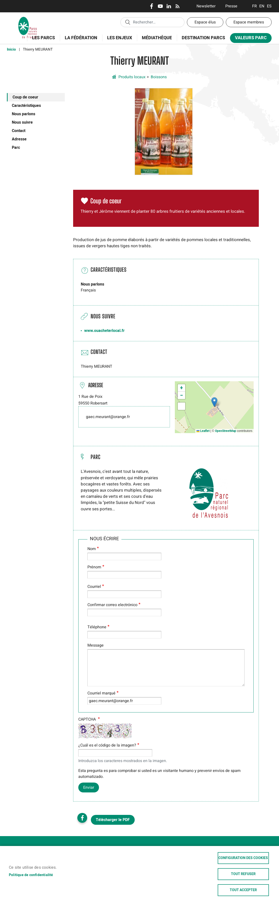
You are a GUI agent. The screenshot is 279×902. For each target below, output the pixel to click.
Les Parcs (42, 40)
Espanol (269, 6)
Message (95, 645)
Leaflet (203, 431)
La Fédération (79, 40)
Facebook (151, 6)
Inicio (11, 49)
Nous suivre (22, 122)
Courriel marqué (101, 693)
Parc (16, 148)
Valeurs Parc (249, 39)
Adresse (19, 139)
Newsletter (206, 6)
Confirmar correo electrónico (112, 605)
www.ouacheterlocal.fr (104, 331)
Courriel (94, 587)
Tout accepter (243, 890)
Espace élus (205, 22)
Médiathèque (157, 38)
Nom (91, 549)
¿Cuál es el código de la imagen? (107, 745)
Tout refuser (243, 874)
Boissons (159, 77)
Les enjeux (118, 40)
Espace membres (248, 22)
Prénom (94, 567)
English (261, 6)
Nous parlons (23, 114)
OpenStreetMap (225, 431)
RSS (177, 6)
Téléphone (96, 627)
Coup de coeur (25, 97)
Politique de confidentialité (31, 875)
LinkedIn (168, 6)
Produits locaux (132, 77)
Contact (18, 131)
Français (254, 6)
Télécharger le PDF (113, 820)
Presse (231, 6)
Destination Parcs (203, 38)
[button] (164, 131)
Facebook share (82, 818)
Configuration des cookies (243, 858)
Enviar (88, 787)
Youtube (160, 6)
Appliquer (127, 22)
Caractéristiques (26, 106)
